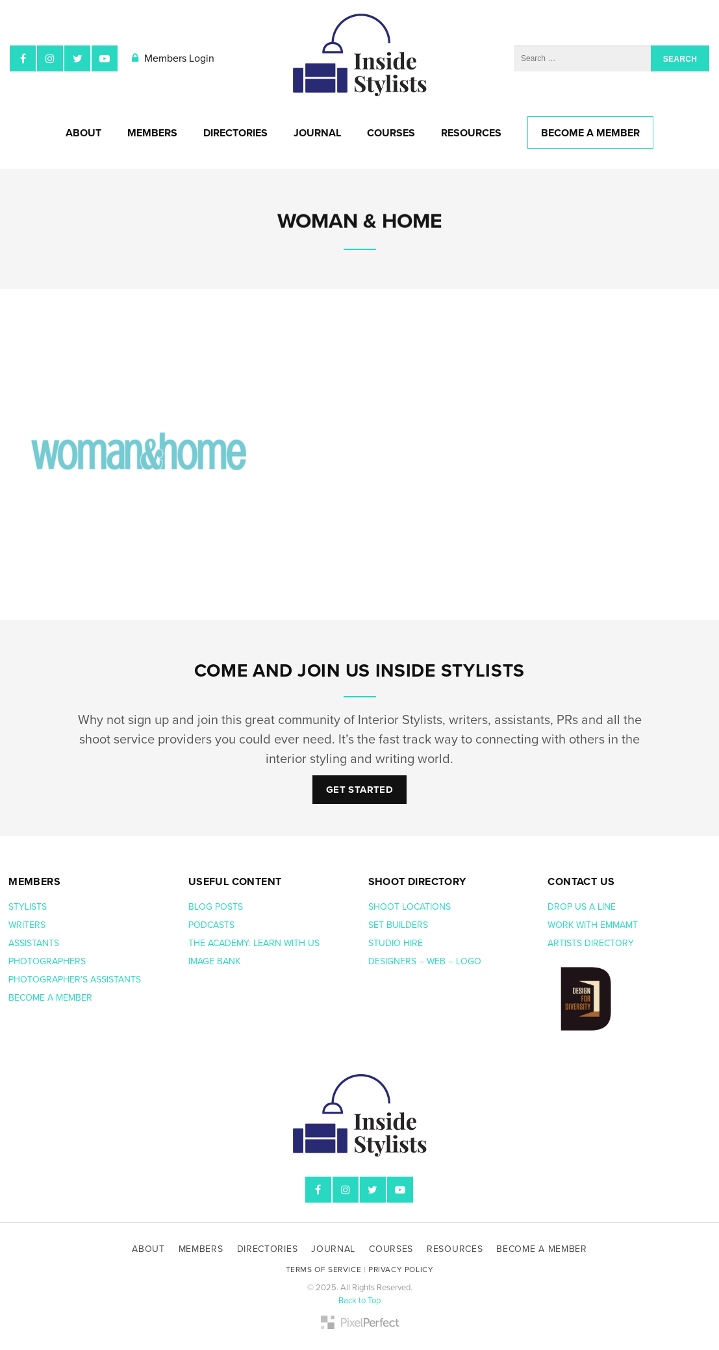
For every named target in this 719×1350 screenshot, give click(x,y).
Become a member (51, 997)
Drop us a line (583, 906)
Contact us (581, 881)
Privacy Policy (400, 1269)
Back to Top (359, 1300)
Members (152, 133)
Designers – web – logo (426, 961)
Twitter (77, 58)
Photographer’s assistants (76, 979)
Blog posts (217, 906)
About (83, 133)
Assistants (33, 943)
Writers (26, 925)
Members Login (173, 58)
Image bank (215, 961)
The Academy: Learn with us (254, 943)
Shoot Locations (410, 906)
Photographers (47, 961)
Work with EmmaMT (594, 925)
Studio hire (395, 943)
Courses (391, 133)
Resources (471, 133)
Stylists (27, 906)
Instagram (50, 58)
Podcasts (212, 925)
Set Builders (399, 925)
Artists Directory (591, 943)
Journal (317, 133)
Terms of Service (324, 1269)
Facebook (23, 58)
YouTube (105, 58)
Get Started (359, 789)
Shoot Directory (417, 881)
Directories (235, 133)
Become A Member (590, 133)
